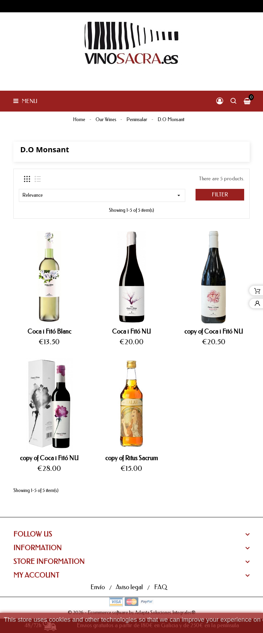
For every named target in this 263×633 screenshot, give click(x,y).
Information (37, 548)
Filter (220, 194)
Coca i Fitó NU (131, 331)
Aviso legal (130, 587)
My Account (36, 575)
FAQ (160, 587)
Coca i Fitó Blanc (49, 331)
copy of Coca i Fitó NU (213, 331)
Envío (98, 587)
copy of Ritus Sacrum (131, 458)
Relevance (102, 195)
